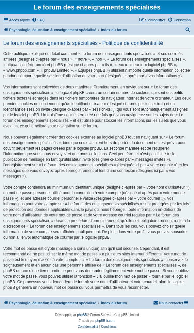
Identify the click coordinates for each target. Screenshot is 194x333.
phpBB (82, 315)
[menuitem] (38, 20)
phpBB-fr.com (105, 321)
